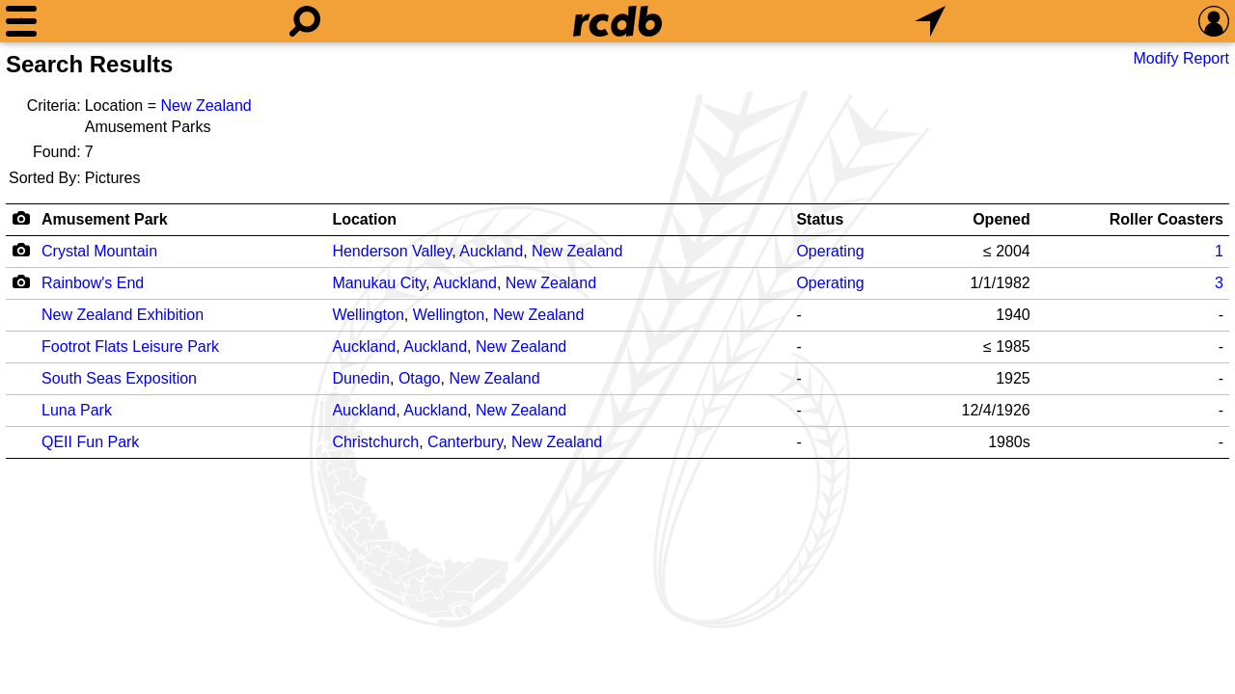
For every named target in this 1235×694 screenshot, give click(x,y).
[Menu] (21, 21)
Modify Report (1181, 58)
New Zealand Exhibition (122, 315)
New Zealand (205, 105)
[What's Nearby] (930, 21)
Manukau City (378, 283)
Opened (1001, 219)
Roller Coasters (1166, 219)
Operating (830, 251)
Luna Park (76, 410)
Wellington (367, 315)
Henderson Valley (392, 251)
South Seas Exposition (119, 378)
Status (819, 219)
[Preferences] (1213, 21)
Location (364, 219)
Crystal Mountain (99, 251)
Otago (419, 378)
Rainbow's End (92, 283)
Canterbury (465, 442)
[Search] (304, 21)
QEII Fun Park (90, 442)
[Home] (617, 21)
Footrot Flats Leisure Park (130, 346)
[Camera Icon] (21, 249)
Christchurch (375, 442)
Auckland (491, 251)
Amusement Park (104, 219)
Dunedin (361, 378)
